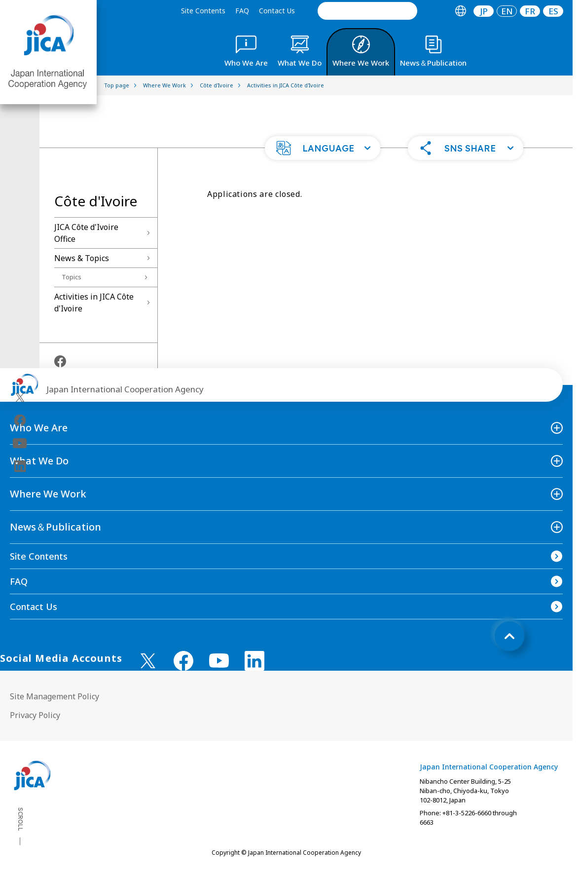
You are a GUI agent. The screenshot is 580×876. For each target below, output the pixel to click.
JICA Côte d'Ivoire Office (86, 233)
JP (484, 11)
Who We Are (39, 427)
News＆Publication (55, 526)
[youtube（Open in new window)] (20, 443)
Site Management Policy (54, 696)
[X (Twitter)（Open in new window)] (20, 397)
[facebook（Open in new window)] (20, 420)
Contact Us (277, 10)
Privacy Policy (35, 715)
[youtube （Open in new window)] (219, 660)
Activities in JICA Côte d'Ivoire (94, 302)
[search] (367, 11)
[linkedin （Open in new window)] (254, 661)
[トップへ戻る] (509, 636)
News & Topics (81, 258)
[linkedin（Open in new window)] (20, 466)
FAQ (242, 10)
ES (553, 11)
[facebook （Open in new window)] (183, 661)
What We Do (39, 460)
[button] (322, 148)
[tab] (460, 11)
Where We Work (48, 493)
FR (530, 11)
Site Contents (203, 10)
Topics (71, 276)
